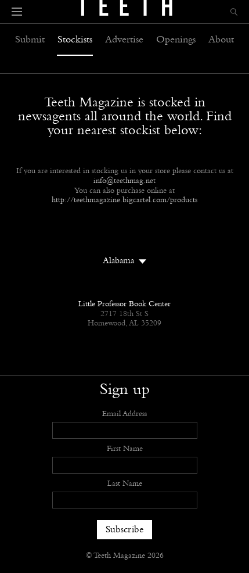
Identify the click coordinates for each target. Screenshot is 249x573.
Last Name (124, 484)
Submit (30, 40)
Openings (176, 40)
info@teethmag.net (124, 181)
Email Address (124, 414)
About (221, 40)
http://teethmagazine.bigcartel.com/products (124, 200)
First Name (125, 449)
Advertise (124, 40)
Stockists (74, 40)
